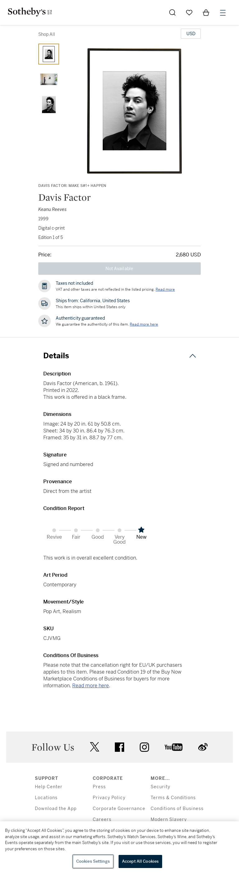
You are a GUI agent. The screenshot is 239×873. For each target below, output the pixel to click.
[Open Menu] (223, 12)
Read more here (90, 685)
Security (160, 787)
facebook (119, 747)
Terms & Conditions (173, 797)
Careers (102, 819)
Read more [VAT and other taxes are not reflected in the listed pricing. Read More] (165, 289)
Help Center (49, 787)
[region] (119, 847)
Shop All (46, 34)
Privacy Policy (109, 797)
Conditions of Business (177, 808)
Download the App (56, 808)
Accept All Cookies (140, 861)
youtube (174, 747)
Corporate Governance (119, 808)
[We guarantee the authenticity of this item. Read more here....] (144, 324)
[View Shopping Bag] (206, 12)
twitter (94, 747)
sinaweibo (203, 747)
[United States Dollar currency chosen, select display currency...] (191, 34)
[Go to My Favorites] (189, 12)
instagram (144, 747)
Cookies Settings (93, 861)
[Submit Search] (172, 12)
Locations (46, 797)
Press (99, 787)
